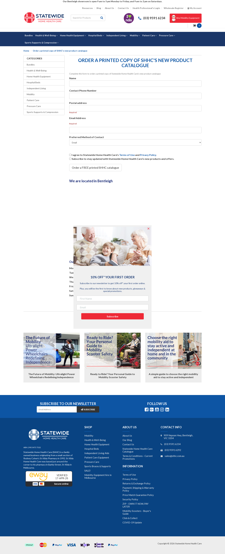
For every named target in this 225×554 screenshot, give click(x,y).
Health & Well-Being (37, 70)
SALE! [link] (87, 470)
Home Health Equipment (39, 76)
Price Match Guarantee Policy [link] (138, 495)
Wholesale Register (174, 8)
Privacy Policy (148, 154)
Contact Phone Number (83, 90)
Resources (87, 8)
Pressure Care (34, 106)
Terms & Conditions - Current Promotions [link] (137, 457)
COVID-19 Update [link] (132, 522)
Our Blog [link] (127, 440)
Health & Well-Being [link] (95, 440)
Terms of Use (127, 154)
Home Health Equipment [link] (96, 444)
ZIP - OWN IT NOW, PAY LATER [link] (135, 505)
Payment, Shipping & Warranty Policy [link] (138, 489)
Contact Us (123, 8)
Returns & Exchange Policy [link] (136, 483)
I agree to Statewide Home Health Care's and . (114, 154)
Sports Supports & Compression (42, 112)
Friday (73, 286)
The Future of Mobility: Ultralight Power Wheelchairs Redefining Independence (51, 376)
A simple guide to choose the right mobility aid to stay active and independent (173, 376)
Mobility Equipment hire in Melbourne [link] (98, 476)
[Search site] (102, 18)
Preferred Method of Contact (86, 137)
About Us (109, 8)
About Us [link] (127, 435)
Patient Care (33, 100)
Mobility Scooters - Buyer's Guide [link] (136, 512)
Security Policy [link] (130, 499)
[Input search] (85, 18)
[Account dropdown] (194, 8)
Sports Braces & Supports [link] (97, 466)
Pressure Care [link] (91, 461)
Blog (99, 8)
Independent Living (36, 88)
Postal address (78, 102)
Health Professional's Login (146, 8)
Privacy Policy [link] (130, 479)
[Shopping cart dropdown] (197, 25)
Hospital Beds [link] (91, 448)
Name (72, 78)
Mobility (31, 94)
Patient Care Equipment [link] (96, 457)
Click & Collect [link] (130, 518)
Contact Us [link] (128, 444)
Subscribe (88, 409)
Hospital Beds (33, 82)
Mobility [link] (88, 435)
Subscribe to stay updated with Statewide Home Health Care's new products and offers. (123, 158)
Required (73, 112)
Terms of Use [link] (129, 474)
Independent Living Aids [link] (96, 453)
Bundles (31, 64)
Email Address (77, 118)
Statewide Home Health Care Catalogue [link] (137, 450)
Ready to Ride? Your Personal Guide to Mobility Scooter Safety (112, 376)
